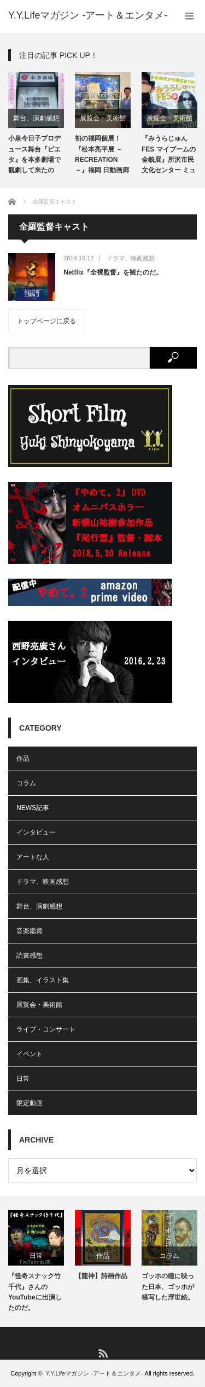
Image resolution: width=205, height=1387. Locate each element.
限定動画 (29, 1103)
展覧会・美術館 (103, 118)
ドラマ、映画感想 (131, 258)
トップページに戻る (46, 321)
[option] (36, 124)
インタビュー (36, 832)
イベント (29, 1054)
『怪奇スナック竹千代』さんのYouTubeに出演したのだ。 (35, 1292)
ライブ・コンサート (45, 1029)
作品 (23, 758)
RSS (102, 1353)
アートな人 (32, 857)
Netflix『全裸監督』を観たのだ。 (112, 272)
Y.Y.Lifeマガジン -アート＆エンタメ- (94, 1373)
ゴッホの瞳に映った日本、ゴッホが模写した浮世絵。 (168, 1286)
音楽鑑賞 (29, 931)
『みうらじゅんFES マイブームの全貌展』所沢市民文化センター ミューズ (169, 156)
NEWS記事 (32, 808)
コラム (26, 783)
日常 (23, 1078)
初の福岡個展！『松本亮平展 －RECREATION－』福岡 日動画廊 (102, 154)
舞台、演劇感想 (36, 118)
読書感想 (29, 955)
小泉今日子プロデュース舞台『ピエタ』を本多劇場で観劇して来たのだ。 (34, 156)
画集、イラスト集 (42, 980)
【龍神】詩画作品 (101, 1276)
